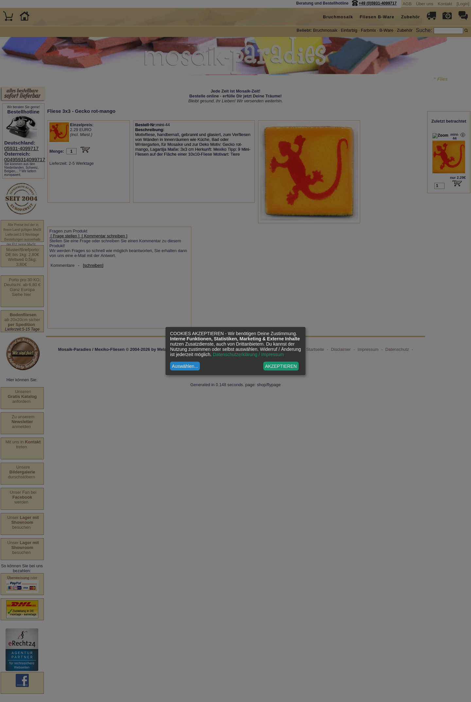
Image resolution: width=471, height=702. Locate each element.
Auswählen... (185, 366)
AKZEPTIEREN (281, 366)
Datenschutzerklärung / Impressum (248, 354)
